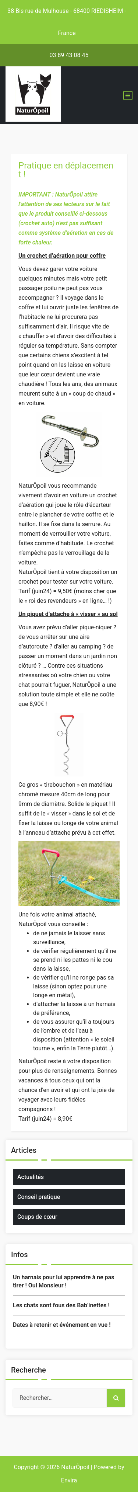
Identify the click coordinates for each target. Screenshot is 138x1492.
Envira (69, 1480)
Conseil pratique (38, 1196)
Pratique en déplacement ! (65, 170)
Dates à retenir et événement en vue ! (61, 1324)
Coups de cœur (37, 1216)
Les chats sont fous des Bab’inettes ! (61, 1305)
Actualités (30, 1176)
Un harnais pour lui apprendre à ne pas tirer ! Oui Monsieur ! (63, 1281)
